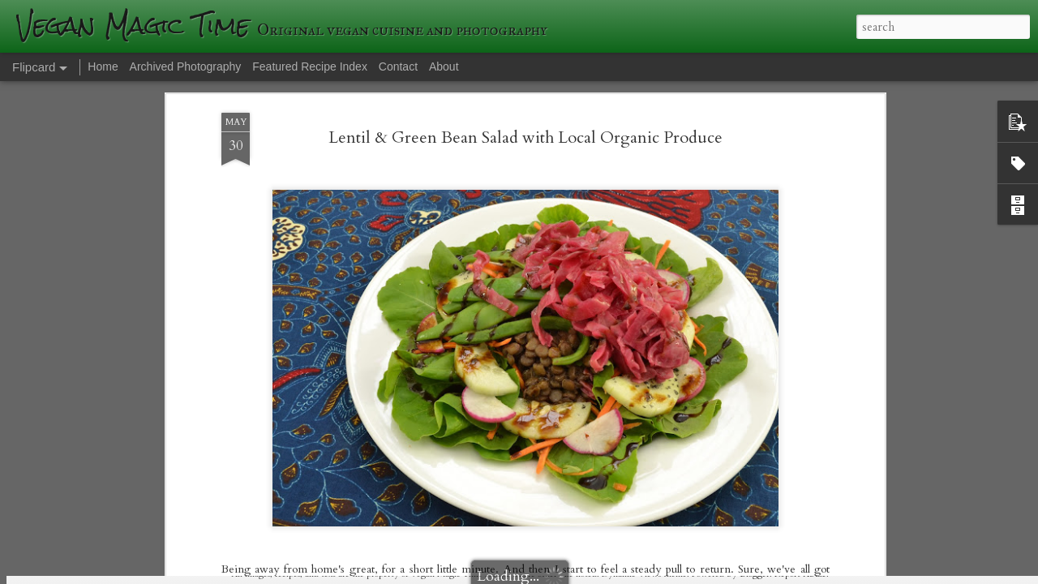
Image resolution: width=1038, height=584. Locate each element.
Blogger (755, 574)
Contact (398, 66)
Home (103, 66)
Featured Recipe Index (309, 66)
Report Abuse (800, 574)
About (444, 66)
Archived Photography (186, 66)
